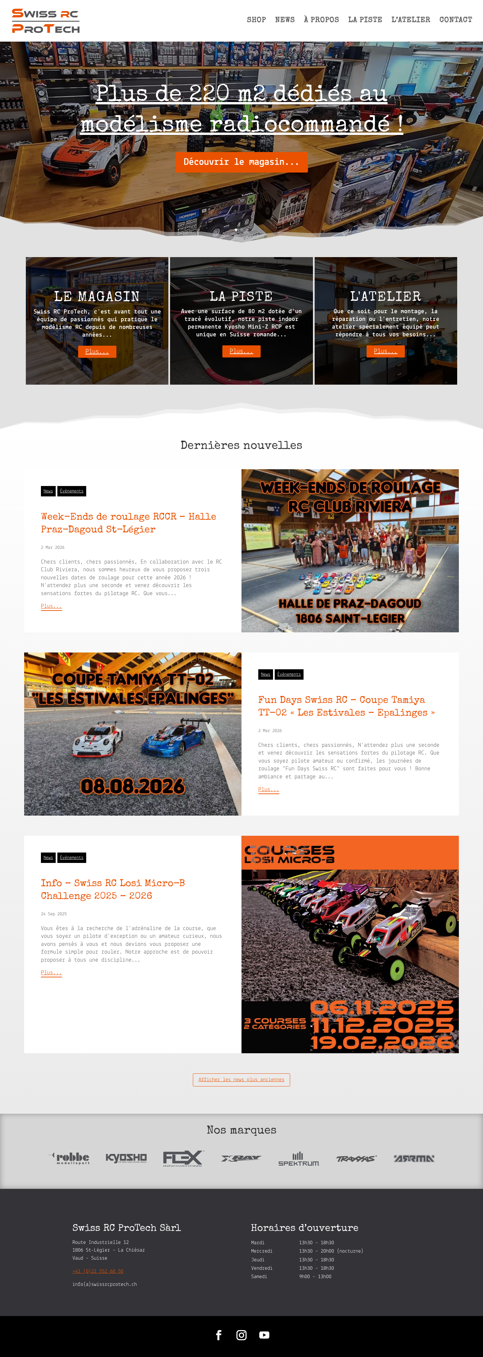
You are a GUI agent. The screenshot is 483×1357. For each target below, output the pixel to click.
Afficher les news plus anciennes (241, 1079)
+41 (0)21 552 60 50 (97, 1271)
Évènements (72, 491)
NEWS (285, 21)
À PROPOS (321, 21)
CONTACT (455, 21)
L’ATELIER (410, 21)
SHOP (256, 21)
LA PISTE (365, 21)
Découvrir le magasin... (242, 162)
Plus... (97, 351)
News (48, 491)
